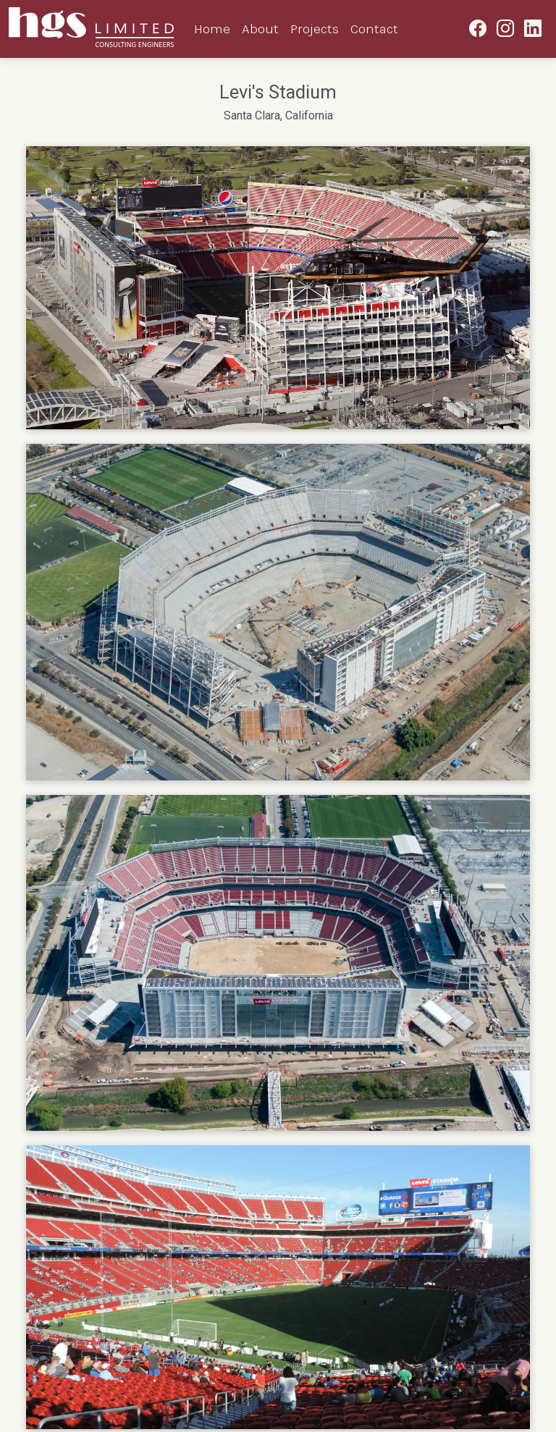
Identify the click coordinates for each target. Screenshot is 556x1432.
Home (212, 28)
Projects (314, 28)
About (260, 28)
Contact (374, 28)
